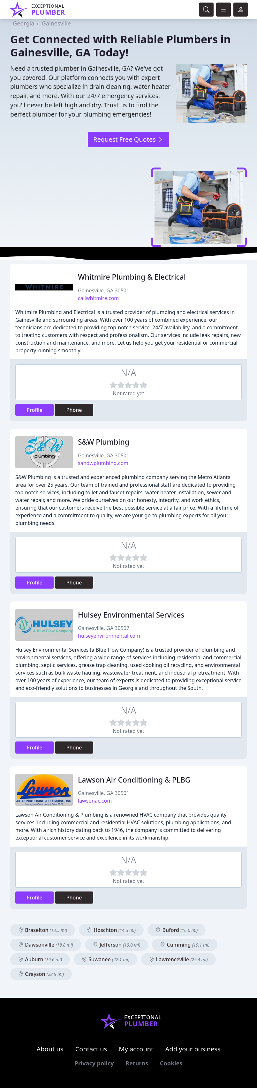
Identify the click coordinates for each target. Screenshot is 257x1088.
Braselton (42, 930)
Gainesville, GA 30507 (103, 628)
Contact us (91, 1049)
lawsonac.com (95, 800)
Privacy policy (94, 1063)
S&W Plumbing (103, 442)
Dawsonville (45, 944)
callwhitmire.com (98, 298)
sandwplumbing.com (103, 463)
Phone (74, 409)
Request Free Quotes (128, 139)
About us (50, 1049)
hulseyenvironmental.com (109, 635)
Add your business (193, 1049)
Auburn (40, 959)
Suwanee (105, 959)
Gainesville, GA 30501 (103, 290)
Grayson (41, 973)
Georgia (23, 23)
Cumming (184, 944)
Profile (34, 409)
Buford (176, 930)
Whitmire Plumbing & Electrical (132, 277)
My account (136, 1049)
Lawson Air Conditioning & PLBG (134, 780)
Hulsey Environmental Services (131, 615)
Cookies (171, 1063)
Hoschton (111, 930)
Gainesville (56, 23)
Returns (136, 1063)
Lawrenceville (178, 959)
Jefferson (116, 944)
